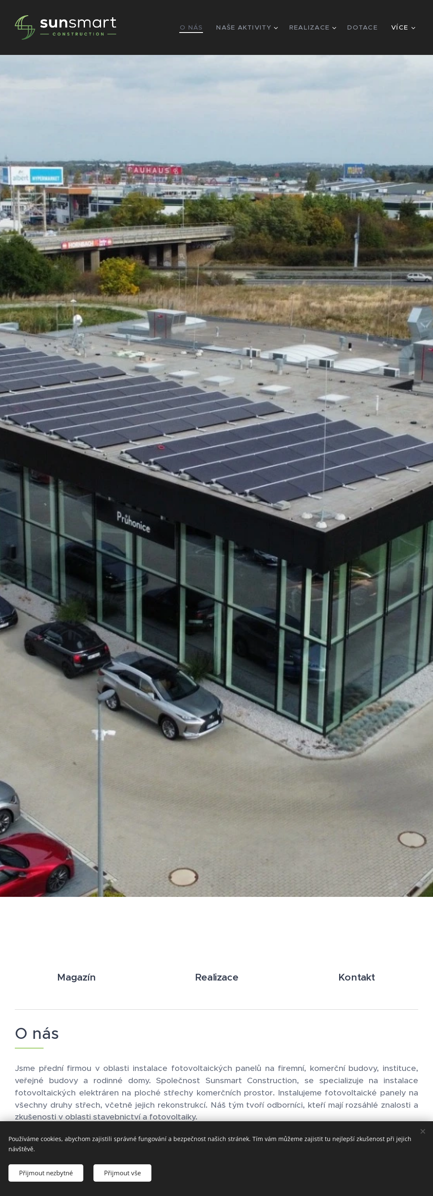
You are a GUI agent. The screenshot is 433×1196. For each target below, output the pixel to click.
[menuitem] (190, 27)
